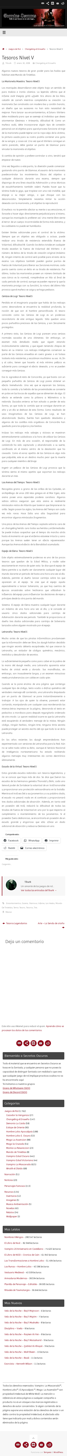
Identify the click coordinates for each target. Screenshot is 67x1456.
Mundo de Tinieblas (16, 1152)
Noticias (8, 1180)
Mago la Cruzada (15, 1144)
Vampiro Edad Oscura (17, 1156)
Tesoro (22, 907)
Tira (35, 907)
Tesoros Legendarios (15, 923)
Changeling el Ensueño (35, 49)
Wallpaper (11, 1216)
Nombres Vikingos (13, 1237)
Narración (9, 1174)
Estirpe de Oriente (15, 1127)
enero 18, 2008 (23, 63)
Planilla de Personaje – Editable (20, 1284)
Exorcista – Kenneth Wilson (18, 1363)
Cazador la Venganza (17, 1115)
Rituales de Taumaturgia (17, 1290)
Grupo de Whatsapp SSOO (16, 1088)
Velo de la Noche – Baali (16, 1358)
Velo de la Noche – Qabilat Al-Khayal (23, 1346)
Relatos (10, 1212)
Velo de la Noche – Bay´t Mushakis (21, 1322)
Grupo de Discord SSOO (15, 1092)
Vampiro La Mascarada (18, 1164)
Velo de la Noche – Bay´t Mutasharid (22, 1340)
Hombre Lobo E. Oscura (18, 1135)
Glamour (33, 903)
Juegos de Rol (14, 49)
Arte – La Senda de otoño (51, 925)
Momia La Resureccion (17, 1148)
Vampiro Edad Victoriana (19, 1160)
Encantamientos (13, 903)
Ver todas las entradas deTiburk (39, 890)
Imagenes (11, 1200)
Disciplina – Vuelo (13, 1328)
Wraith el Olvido (14, 1168)
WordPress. (58, 1452)
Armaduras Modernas (15, 1278)
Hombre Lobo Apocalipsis (19, 1131)
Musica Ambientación (17, 1204)
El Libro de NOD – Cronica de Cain (21, 1254)
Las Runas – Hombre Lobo (17, 1266)
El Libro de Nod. (12, 1243)
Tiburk (8, 63)
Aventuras (11, 1196)
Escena (25, 903)
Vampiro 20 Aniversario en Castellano (23, 1249)
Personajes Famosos (14, 1186)
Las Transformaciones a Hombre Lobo (24, 1260)
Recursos (8, 1192)
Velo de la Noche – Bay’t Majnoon (21, 1310)
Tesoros (29, 907)
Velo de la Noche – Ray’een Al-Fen (21, 1334)
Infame (41, 903)
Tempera (47, 1452)
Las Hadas (50, 903)
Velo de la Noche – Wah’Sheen (19, 1352)
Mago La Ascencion (16, 1139)
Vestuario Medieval (14, 1272)
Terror (16, 907)
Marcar (9, 912)
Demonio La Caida (15, 1123)
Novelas (10, 1208)
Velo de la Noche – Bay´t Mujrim (20, 1316)
